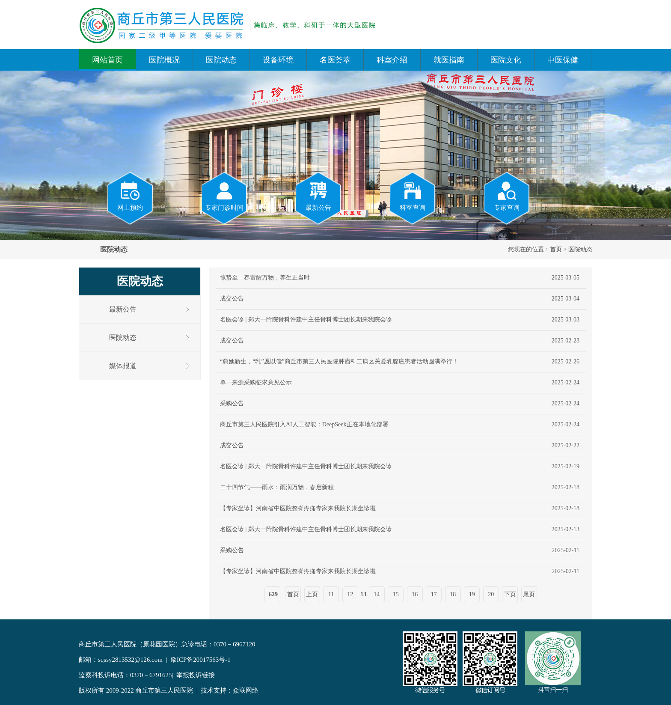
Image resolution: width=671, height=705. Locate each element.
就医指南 (448, 60)
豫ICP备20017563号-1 (200, 659)
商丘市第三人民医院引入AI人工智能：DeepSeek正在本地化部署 (304, 424)
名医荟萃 (335, 60)
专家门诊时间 (224, 196)
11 (331, 594)
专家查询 (506, 196)
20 (491, 594)
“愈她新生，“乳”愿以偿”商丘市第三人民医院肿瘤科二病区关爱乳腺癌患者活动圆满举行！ (339, 361)
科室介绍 (392, 60)
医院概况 (164, 60)
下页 (510, 594)
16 (415, 594)
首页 (556, 249)
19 (472, 594)
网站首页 (107, 60)
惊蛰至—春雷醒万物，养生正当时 (265, 277)
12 (350, 594)
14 (377, 594)
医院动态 (221, 60)
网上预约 (130, 196)
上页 (312, 594)
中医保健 (562, 60)
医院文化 (505, 60)
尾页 (529, 594)
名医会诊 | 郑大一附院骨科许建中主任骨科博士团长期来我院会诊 (306, 319)
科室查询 (412, 196)
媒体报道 (123, 365)
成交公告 (232, 298)
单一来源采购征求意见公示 (256, 382)
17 (434, 594)
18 (453, 594)
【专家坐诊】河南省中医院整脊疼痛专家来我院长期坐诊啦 (298, 508)
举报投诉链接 (195, 675)
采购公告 (232, 403)
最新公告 (318, 196)
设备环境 (278, 60)
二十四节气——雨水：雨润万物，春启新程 (277, 487)
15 (396, 594)
